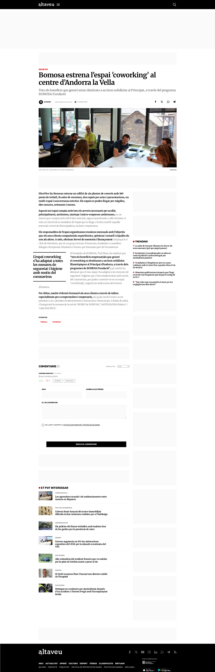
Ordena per (110, 366)
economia (57, 322)
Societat (43, 69)
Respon (58, 381)
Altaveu (47, 102)
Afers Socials (61, 487)
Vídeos (93, 663)
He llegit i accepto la (71, 425)
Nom (44, 389)
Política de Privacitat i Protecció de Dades (82, 425)
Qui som (42, 667)
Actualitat (52, 663)
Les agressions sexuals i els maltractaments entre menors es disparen (81, 492)
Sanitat (58, 565)
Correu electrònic (94, 389)
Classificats (106, 663)
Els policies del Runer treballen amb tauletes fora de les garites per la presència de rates (80, 522)
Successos (59, 550)
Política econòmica (63, 502)
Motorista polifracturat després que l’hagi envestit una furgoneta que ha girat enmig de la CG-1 (154, 274)
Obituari (120, 663)
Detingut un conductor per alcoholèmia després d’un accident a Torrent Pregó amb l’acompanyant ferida (81, 586)
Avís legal (130, 667)
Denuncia (69, 381)
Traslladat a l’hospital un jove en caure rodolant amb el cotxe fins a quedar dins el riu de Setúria (154, 265)
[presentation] (63, 436)
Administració (61, 517)
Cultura (73, 663)
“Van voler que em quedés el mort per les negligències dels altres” (153, 283)
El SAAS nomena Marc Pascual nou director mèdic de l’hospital (81, 569)
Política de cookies (113, 667)
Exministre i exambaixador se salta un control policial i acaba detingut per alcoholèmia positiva (152, 255)
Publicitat (64, 667)
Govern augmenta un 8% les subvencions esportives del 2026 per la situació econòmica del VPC (80, 538)
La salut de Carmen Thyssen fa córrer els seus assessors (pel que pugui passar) (152, 247)
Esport (58, 532)
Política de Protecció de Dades (86, 667)
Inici (41, 663)
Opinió (63, 663)
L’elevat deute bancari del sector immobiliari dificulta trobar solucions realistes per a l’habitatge (81, 507)
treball (44, 322)
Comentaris (82, 102)
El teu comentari (50, 403)
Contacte (52, 667)
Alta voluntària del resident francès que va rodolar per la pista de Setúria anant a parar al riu (81, 554)
